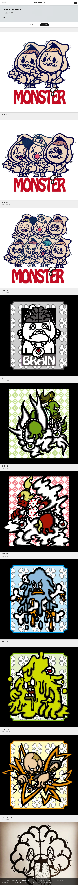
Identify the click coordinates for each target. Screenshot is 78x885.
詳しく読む (49, 882)
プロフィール (34, 25)
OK (73, 881)
